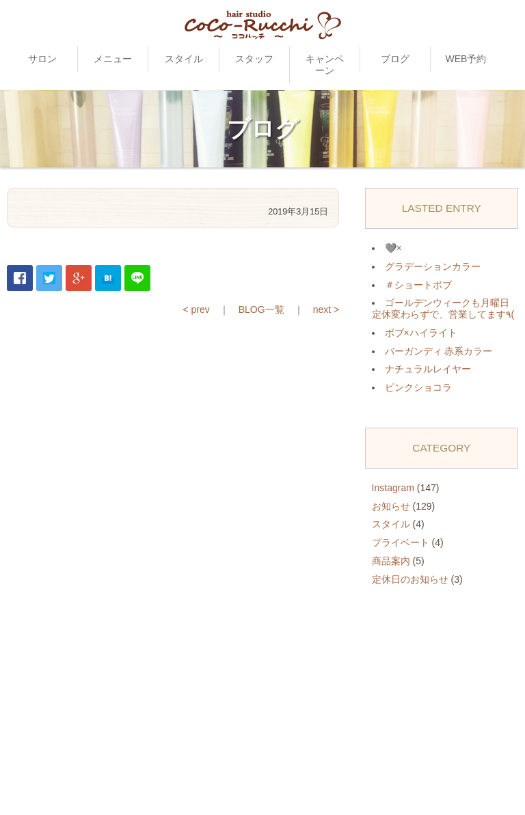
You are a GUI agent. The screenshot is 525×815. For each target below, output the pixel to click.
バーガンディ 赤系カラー (439, 351)
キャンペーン (325, 64)
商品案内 (391, 560)
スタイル (184, 58)
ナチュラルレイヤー (428, 368)
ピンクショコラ (418, 387)
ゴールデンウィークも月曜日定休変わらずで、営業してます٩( (443, 308)
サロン (42, 58)
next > (326, 309)
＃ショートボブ (418, 284)
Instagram (393, 487)
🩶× (393, 248)
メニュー (113, 58)
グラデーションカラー (433, 266)
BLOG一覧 (261, 309)
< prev (196, 309)
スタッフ (254, 58)
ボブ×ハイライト (421, 332)
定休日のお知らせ (410, 579)
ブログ (395, 58)
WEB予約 (465, 58)
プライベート (400, 542)
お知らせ (391, 506)
